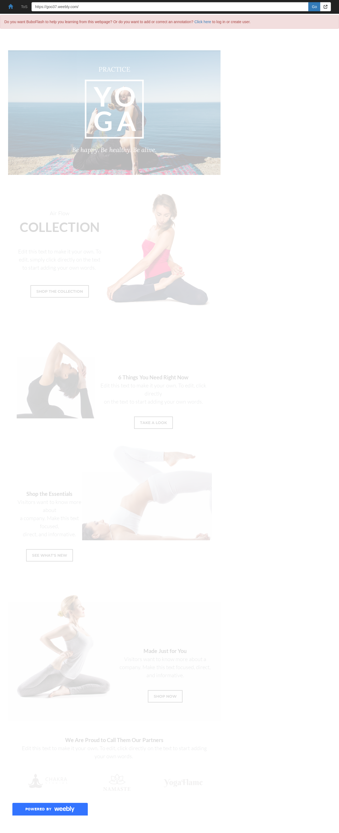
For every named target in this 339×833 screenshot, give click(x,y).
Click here (202, 22)
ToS (24, 7)
